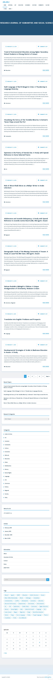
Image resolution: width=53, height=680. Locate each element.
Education (20, 5)
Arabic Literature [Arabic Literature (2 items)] (34, 595)
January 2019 (8, 531)
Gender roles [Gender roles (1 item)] (25, 606)
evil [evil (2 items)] (10, 606)
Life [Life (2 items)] (45, 609)
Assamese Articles (8, 557)
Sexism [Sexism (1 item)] (6, 615)
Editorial (10, 5)
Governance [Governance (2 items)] (34, 606)
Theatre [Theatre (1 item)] (46, 615)
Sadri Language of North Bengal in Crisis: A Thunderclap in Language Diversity (25, 88)
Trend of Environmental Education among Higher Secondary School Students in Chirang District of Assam (26, 53)
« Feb (5, 653)
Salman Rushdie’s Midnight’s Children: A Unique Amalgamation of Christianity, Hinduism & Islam (21, 288)
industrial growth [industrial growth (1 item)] (29, 609)
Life (6, 480)
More (10, 9)
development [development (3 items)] (25, 601)
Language (7, 334)
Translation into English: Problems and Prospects (22, 319)
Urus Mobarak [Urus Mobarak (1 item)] (22, 618)
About (5, 553)
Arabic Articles (8, 434)
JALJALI (6, 2)
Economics (27, 5)
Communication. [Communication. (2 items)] (9, 601)
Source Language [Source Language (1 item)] (20, 615)
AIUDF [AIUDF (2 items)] (18, 595)
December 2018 (8, 535)
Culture (47, 5)
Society (6, 494)
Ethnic (5, 9)
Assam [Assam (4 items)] (42, 595)
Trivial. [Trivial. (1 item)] (14, 618)
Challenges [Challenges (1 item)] (28, 598)
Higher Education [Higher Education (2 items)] (44, 606)
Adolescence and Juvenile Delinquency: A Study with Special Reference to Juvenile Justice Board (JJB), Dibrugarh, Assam (26, 220)
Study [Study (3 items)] (28, 615)
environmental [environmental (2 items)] (40, 603)
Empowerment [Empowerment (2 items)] (22, 603)
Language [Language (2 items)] (39, 609)
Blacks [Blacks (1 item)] (21, 598)
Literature (7, 103)
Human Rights (8, 473)
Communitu (40, 5)
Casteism (34, 5)
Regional (7, 235)
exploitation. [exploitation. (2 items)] (17, 606)
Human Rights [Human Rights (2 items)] (14, 609)
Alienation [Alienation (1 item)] (24, 595)
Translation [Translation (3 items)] (7, 618)
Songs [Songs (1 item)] (12, 615)
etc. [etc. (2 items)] (6, 606)
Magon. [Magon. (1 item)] (15, 612)
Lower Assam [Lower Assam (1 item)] (8, 612)
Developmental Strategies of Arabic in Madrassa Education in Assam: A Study (25, 351)
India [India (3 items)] (21, 609)
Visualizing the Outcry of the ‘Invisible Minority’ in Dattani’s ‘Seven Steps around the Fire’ (26, 121)
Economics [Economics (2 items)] (33, 601)
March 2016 (7, 538)
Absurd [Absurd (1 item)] (6, 595)
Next (48, 376)
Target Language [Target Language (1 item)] (37, 615)
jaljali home (6, 568)
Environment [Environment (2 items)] (31, 603)
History (6, 469)
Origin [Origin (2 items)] (28, 612)
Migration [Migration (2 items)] (22, 612)
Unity (6, 497)
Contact (6, 561)
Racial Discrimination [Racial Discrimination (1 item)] (38, 612)
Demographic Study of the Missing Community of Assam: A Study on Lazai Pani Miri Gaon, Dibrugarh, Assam (26, 253)
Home (5, 5)
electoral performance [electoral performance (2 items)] (10, 603)
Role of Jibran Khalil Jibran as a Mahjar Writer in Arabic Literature (24, 187)
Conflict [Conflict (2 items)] (17, 601)
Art (15, 5)
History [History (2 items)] (6, 609)
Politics (6, 487)
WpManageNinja (48, 677)
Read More (46, 70)
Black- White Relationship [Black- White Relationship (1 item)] (11, 598)
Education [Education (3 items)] (40, 601)
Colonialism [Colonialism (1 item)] (36, 598)
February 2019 (8, 528)
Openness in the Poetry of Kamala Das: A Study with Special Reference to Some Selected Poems (26, 154)
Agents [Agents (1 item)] (12, 595)
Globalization (8, 466)
